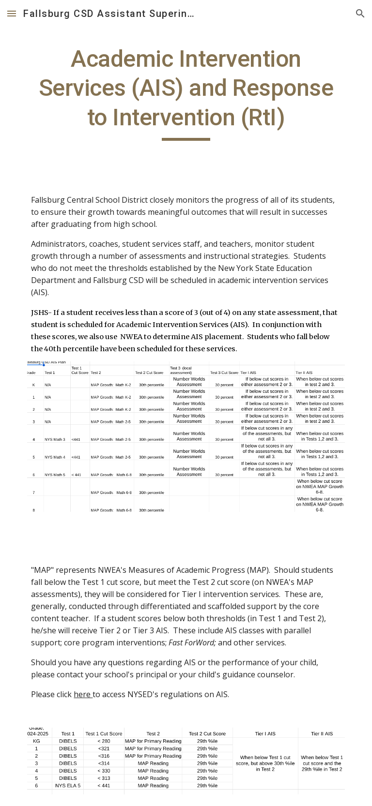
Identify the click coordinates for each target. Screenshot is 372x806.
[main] (185, 93)
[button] (11, 13)
